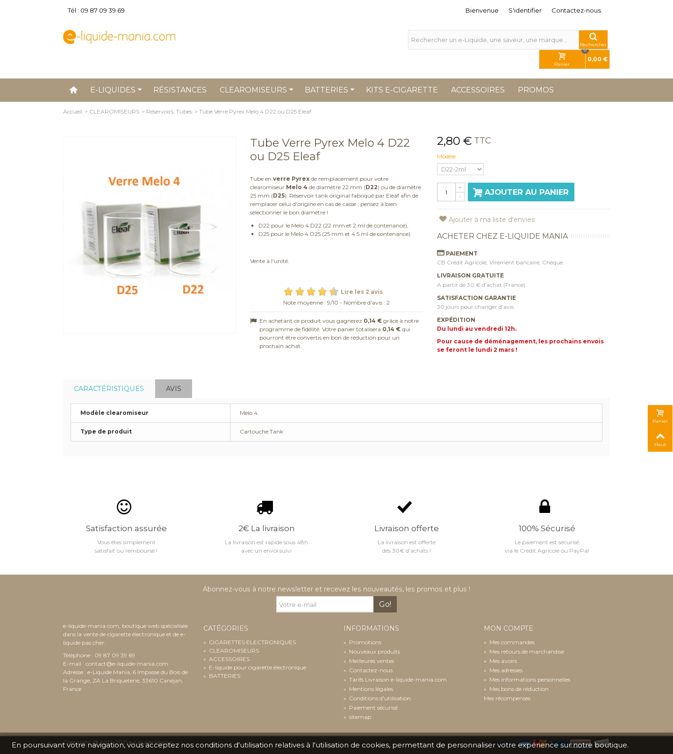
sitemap (357, 716)
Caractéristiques (109, 388)
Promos (536, 89)
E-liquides (116, 89)
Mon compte (508, 629)
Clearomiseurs (257, 89)
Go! (385, 604)
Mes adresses (503, 670)
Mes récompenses (507, 698)
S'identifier (525, 10)
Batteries (330, 89)
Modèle (447, 156)
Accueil (72, 111)
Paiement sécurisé (371, 707)
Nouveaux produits (372, 651)
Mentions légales (368, 688)
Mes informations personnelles (527, 679)
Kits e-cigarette (402, 89)
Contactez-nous (576, 10)
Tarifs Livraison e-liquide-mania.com (395, 679)
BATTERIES (221, 675)
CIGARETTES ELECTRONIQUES (249, 642)
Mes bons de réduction (516, 688)
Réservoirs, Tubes (169, 111)
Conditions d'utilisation (377, 698)
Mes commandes (509, 642)
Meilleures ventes (369, 660)
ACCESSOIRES (226, 658)
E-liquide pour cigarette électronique (254, 667)
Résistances (180, 89)
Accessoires (478, 89)
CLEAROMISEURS (114, 111)
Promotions (362, 642)
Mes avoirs (500, 660)
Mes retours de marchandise (524, 651)
